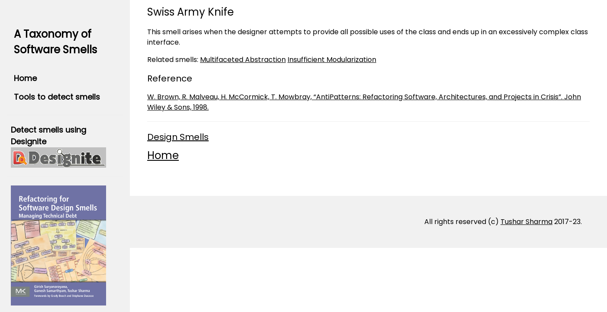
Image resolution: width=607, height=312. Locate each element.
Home (25, 78)
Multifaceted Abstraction (243, 60)
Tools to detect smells (57, 96)
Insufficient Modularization (331, 60)
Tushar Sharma (526, 222)
